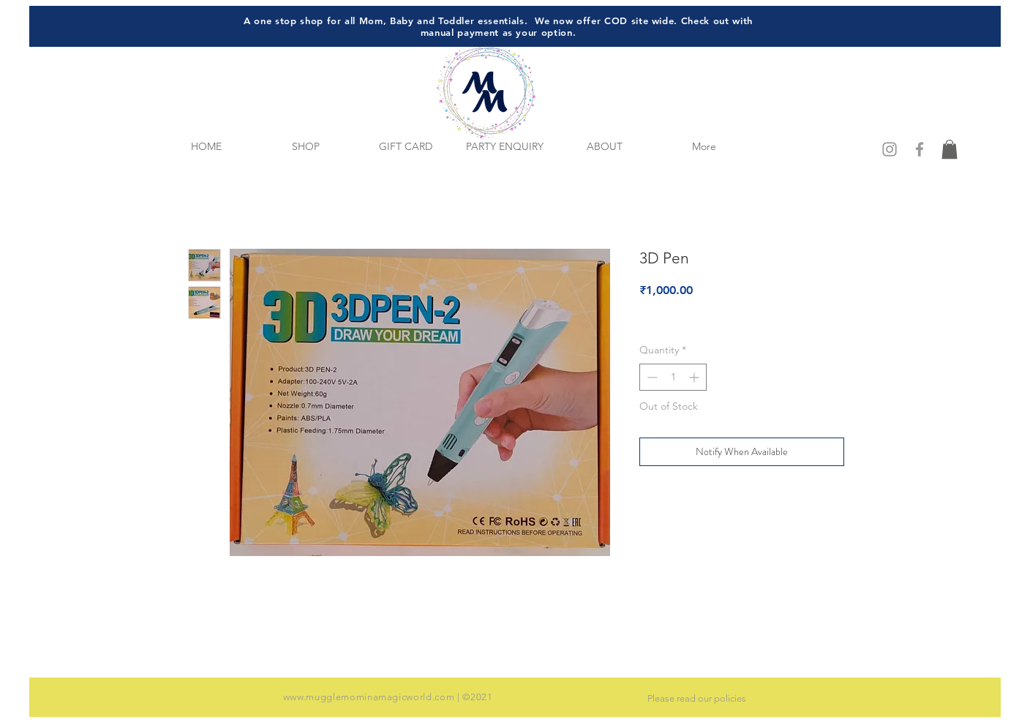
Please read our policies (696, 698)
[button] (949, 149)
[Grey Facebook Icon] (919, 149)
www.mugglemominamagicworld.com (369, 696)
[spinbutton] (673, 377)
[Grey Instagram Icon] (889, 149)
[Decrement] (651, 377)
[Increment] (695, 377)
